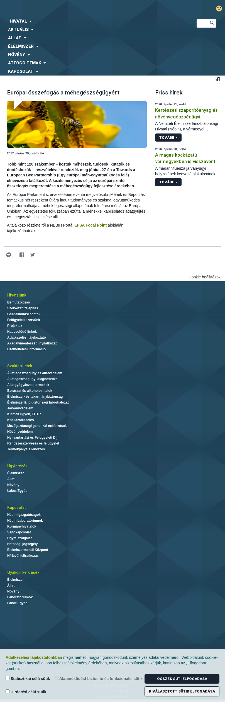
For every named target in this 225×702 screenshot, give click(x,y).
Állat (10, 479)
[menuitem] (93, 21)
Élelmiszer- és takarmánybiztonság (35, 397)
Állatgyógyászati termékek (28, 385)
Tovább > (168, 137)
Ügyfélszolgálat (19, 538)
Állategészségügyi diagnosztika (32, 379)
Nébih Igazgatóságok (24, 515)
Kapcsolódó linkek (22, 332)
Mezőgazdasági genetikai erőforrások (37, 426)
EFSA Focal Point (90, 225)
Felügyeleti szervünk (23, 320)
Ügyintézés (17, 466)
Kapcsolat (16, 507)
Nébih (75, 9)
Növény (13, 485)
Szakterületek (19, 366)
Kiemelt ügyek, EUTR (24, 414)
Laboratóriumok (20, 597)
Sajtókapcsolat (19, 532)
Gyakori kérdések (23, 572)
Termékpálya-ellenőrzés (26, 449)
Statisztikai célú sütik (28, 678)
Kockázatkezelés (20, 420)
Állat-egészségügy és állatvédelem (34, 373)
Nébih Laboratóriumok (25, 521)
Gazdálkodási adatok (23, 314)
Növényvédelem (20, 432)
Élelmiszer (15, 473)
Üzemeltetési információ (26, 349)
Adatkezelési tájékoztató (26, 337)
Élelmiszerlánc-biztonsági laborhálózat (38, 402)
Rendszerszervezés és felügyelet (33, 443)
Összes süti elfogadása (182, 679)
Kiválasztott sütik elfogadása (182, 691)
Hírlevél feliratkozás (23, 556)
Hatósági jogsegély (22, 544)
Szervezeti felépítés (22, 308)
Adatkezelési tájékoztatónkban (34, 657)
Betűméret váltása (217, 79)
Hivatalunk (16, 295)
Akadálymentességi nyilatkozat (32, 343)
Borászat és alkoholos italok (29, 391)
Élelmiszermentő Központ (27, 550)
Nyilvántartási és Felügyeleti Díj (32, 437)
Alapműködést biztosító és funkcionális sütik (99, 678)
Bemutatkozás (18, 302)
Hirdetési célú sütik (26, 691)
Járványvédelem (20, 408)
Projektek (14, 326)
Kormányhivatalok (21, 526)
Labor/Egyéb (17, 491)
